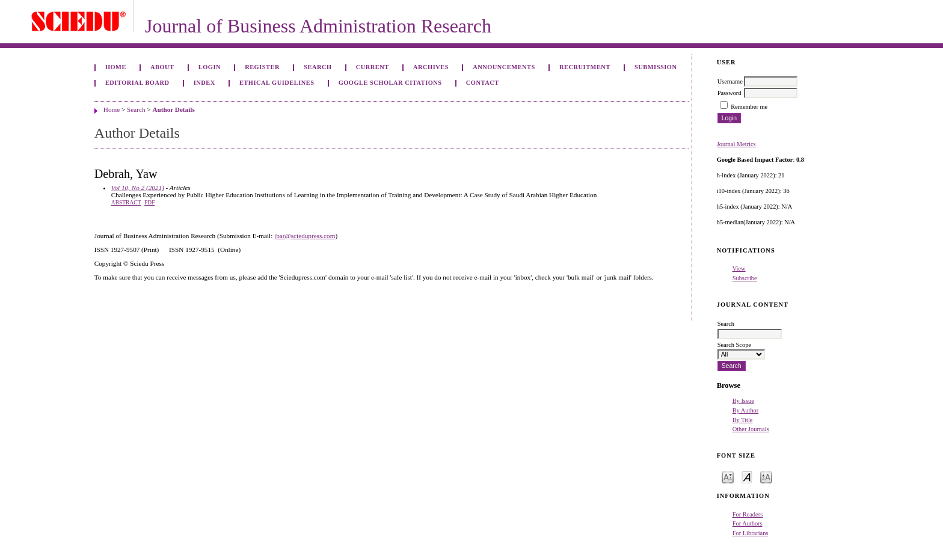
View (739, 268)
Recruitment (584, 67)
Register (262, 67)
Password (729, 93)
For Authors (748, 523)
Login (209, 67)
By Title (743, 420)
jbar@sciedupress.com (304, 235)
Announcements (504, 67)
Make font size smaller (728, 476)
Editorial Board (137, 82)
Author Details (173, 109)
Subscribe (745, 278)
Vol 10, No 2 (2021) (137, 187)
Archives (431, 67)
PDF (149, 203)
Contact (482, 82)
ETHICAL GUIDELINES (277, 82)
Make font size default (747, 476)
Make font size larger (766, 476)
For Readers (748, 514)
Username (730, 81)
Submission (655, 67)
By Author (746, 410)
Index (204, 82)
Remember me (749, 106)
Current (372, 67)
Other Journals (751, 429)
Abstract (126, 203)
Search (317, 67)
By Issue (743, 400)
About (162, 67)
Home (115, 67)
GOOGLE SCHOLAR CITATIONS (390, 82)
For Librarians (751, 533)
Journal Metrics (736, 144)
